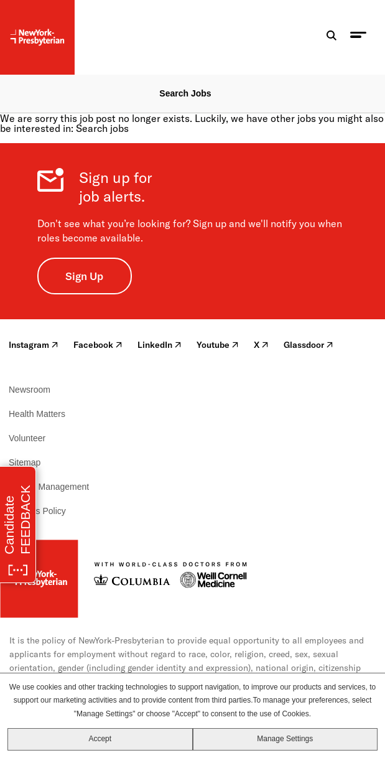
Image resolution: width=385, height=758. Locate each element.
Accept (99, 738)
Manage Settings (285, 738)
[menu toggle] (358, 37)
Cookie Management (49, 487)
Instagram (33, 344)
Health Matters (37, 414)
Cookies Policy (37, 511)
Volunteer (27, 438)
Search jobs (102, 128)
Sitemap (24, 462)
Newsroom (29, 390)
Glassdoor (308, 344)
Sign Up (84, 276)
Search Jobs (185, 93)
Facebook (98, 344)
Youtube (218, 344)
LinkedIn (159, 344)
